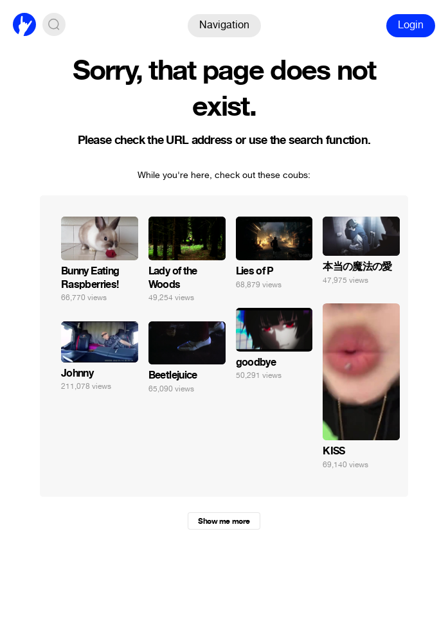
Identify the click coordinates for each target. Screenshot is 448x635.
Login (411, 24)
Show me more (223, 521)
